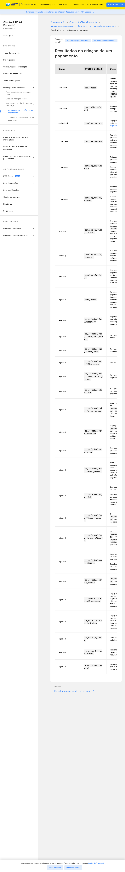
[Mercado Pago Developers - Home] (19, 5)
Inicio (34, 4)
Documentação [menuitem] (47, 5)
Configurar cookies (73, 867)
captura (113, 125)
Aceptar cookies (55, 867)
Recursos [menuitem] (64, 5)
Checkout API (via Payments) (83, 22)
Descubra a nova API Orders (78, 12)
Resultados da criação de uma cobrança (97, 26)
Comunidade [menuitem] (93, 5)
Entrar (101, 4)
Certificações (78, 4)
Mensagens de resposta (61, 26)
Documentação (57, 22)
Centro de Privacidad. (96, 863)
